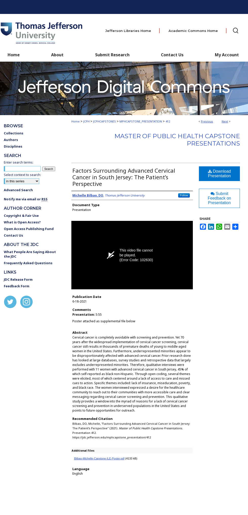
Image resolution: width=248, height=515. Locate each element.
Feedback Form (16, 286)
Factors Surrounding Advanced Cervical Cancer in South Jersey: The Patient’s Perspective (123, 177)
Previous (207, 121)
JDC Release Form (18, 279)
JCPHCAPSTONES (104, 121)
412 (168, 121)
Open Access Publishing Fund (29, 228)
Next (225, 121)
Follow (184, 195)
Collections (13, 133)
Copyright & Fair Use (21, 215)
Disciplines (13, 146)
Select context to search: (22, 174)
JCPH (86, 121)
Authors (11, 139)
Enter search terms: (18, 162)
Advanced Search (18, 190)
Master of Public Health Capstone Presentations (177, 139)
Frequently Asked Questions (28, 263)
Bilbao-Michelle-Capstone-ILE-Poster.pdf (99, 458)
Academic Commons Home (193, 31)
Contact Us (172, 55)
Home (75, 121)
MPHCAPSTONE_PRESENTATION (140, 121)
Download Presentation (219, 173)
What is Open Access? (22, 222)
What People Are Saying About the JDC (30, 254)
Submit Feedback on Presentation (219, 198)
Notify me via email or (26, 199)
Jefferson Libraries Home (128, 31)
